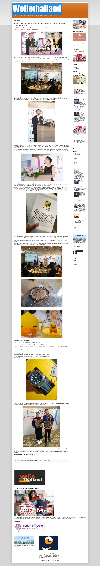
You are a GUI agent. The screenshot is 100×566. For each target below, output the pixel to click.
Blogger (58, 560)
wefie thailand (77, 49)
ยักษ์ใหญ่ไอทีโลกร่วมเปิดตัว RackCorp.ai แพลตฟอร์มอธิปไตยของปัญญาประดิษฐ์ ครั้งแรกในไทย (80, 102)
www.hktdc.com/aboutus (19, 456)
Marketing (75, 158)
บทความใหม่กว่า (17, 464)
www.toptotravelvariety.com (80, 51)
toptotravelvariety (77, 67)
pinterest (75, 263)
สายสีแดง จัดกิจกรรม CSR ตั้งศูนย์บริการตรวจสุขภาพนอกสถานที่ (82, 205)
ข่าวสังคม (75, 159)
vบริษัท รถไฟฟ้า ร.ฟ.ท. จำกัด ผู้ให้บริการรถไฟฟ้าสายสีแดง (79, 142)
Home (75, 153)
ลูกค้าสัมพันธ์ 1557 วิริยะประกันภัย (79, 140)
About (75, 228)
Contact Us (76, 230)
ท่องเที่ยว (75, 155)
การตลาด (18, 461)
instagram (75, 264)
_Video (75, 163)
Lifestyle (75, 157)
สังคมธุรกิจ (25, 461)
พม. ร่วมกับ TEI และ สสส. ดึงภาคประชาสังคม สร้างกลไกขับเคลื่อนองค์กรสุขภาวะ (82, 216)
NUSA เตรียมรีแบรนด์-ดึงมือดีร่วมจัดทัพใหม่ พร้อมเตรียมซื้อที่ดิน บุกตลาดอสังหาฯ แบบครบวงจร (82, 114)
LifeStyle (75, 162)
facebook (75, 260)
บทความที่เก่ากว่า (66, 464)
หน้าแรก (41, 464)
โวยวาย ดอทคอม (77, 68)
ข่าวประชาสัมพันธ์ (77, 154)
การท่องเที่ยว (22, 461)
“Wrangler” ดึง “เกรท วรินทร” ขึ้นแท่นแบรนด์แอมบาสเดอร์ (82, 91)
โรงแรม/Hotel (76, 161)
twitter (75, 261)
